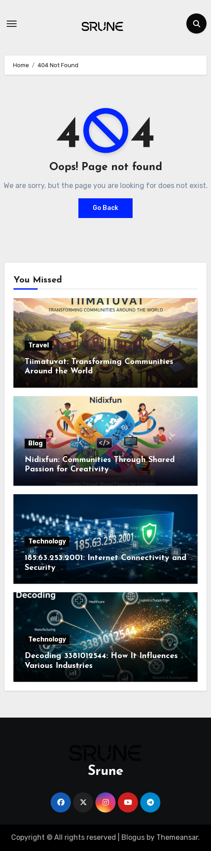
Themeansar (177, 837)
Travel (38, 345)
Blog (35, 443)
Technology (47, 541)
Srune (106, 771)
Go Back (105, 208)
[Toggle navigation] (11, 23)
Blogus (133, 837)
